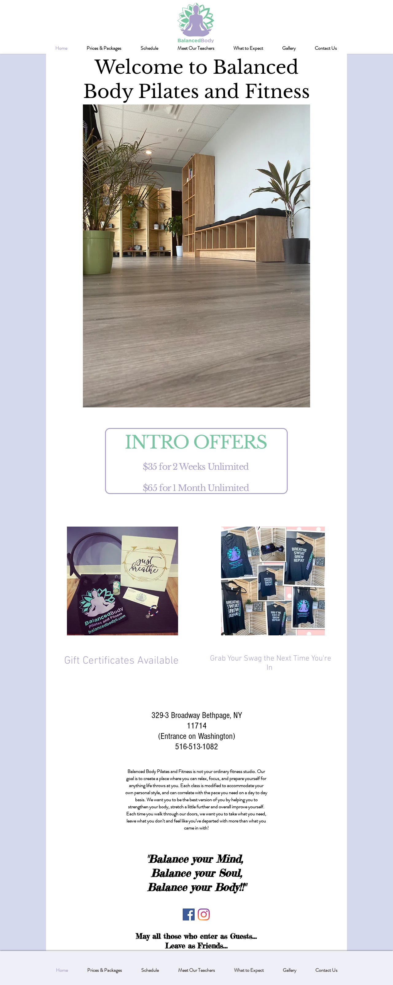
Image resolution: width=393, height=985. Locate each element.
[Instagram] (204, 914)
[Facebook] (189, 914)
